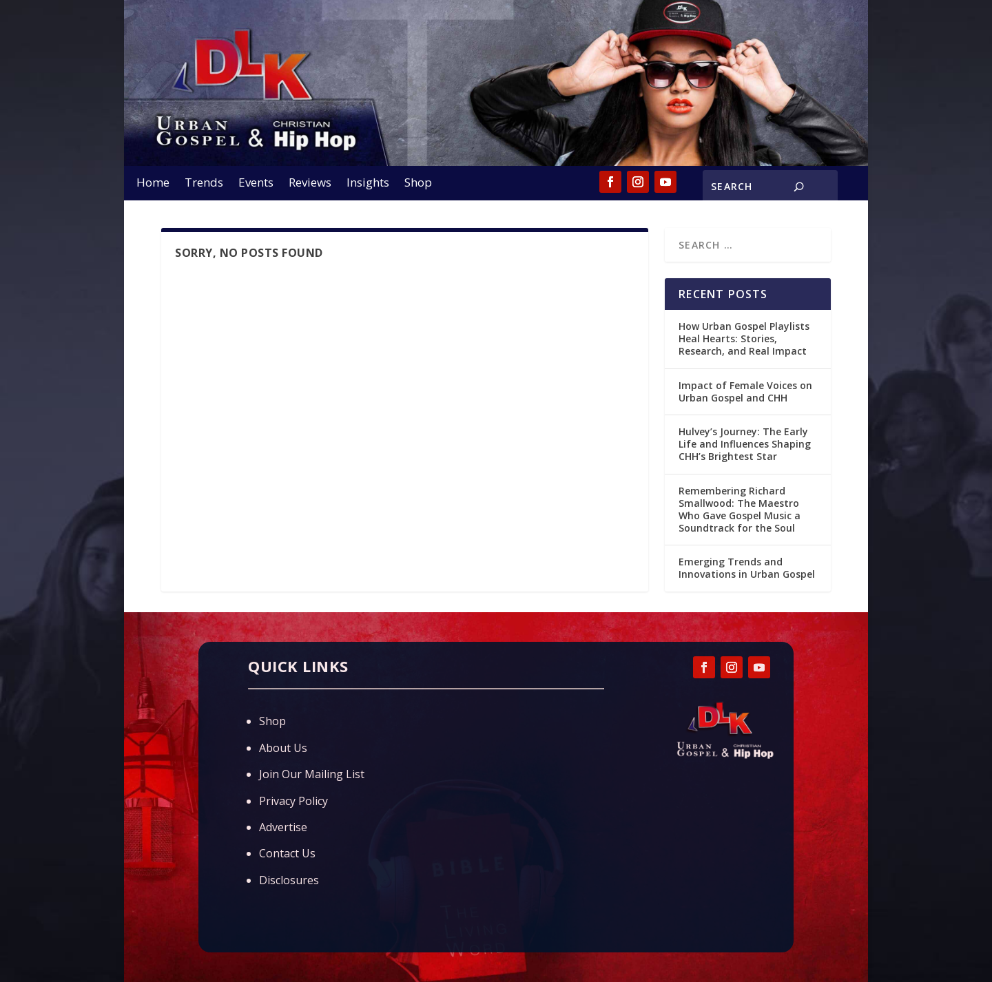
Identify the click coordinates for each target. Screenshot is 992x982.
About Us (283, 747)
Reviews (310, 184)
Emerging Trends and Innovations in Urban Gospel (747, 568)
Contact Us (287, 853)
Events (255, 184)
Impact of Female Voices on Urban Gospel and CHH (745, 391)
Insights (368, 184)
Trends (204, 184)
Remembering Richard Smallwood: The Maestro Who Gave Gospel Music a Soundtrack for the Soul (739, 509)
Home (152, 184)
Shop (418, 184)
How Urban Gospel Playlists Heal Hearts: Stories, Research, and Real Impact (744, 338)
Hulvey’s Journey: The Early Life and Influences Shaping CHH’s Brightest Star (745, 444)
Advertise (283, 827)
